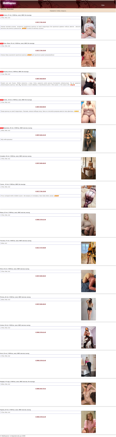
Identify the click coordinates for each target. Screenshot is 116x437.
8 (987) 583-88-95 (41, 78)
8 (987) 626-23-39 (41, 135)
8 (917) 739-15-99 (41, 22)
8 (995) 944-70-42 (41, 388)
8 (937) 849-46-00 (41, 163)
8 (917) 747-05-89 (41, 247)
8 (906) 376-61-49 (41, 219)
